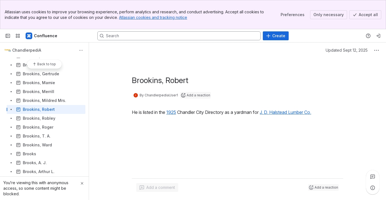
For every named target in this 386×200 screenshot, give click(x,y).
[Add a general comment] (157, 187)
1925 (171, 112)
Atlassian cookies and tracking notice (153, 17)
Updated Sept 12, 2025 (347, 50)
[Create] (276, 35)
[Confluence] (41, 35)
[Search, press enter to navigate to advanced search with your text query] (179, 35)
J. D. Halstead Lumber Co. (285, 112)
